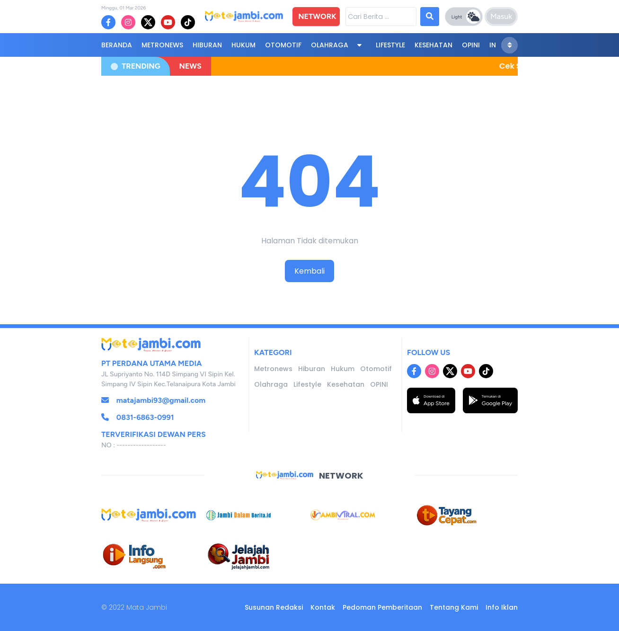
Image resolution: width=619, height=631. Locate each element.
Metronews (162, 45)
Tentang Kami (454, 607)
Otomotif (283, 45)
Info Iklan (502, 607)
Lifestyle (390, 45)
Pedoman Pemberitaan (382, 607)
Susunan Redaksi (274, 607)
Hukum (243, 45)
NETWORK (317, 16)
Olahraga (329, 45)
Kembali (309, 271)
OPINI (471, 45)
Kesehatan (433, 45)
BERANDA (116, 45)
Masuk (501, 16)
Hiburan (207, 45)
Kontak (322, 607)
